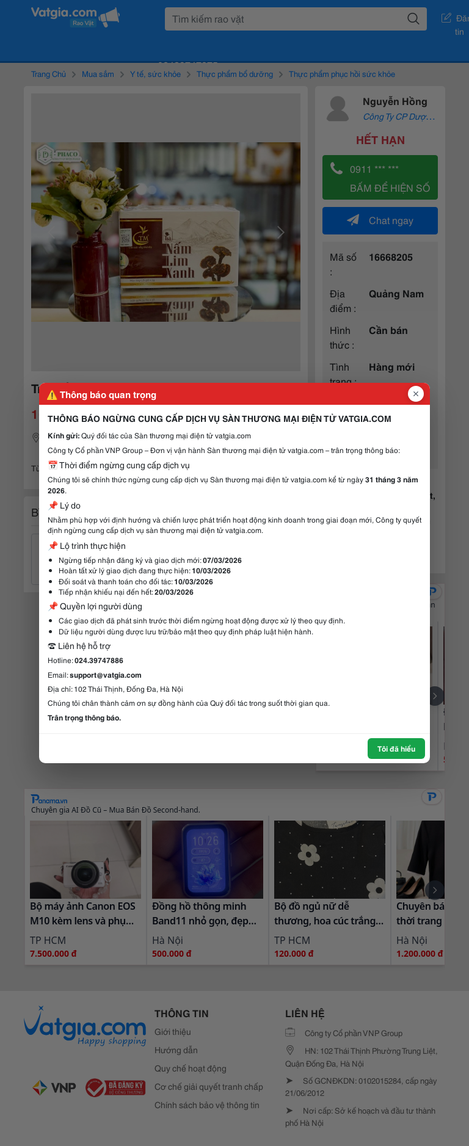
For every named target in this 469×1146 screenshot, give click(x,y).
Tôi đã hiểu (396, 748)
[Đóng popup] (416, 394)
